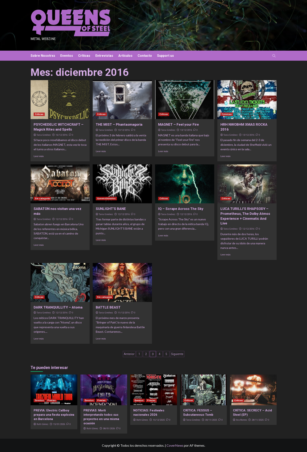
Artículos (125, 56)
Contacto (145, 56)
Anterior (129, 354)
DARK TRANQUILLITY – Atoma (58, 307)
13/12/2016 (124, 130)
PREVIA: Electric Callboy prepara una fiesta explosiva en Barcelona (54, 415)
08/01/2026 (109, 428)
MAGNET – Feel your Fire (178, 124)
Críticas (84, 56)
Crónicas (227, 114)
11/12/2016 (124, 312)
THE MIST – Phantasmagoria (119, 124)
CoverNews (175, 445)
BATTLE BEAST (108, 307)
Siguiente (177, 354)
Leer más (39, 156)
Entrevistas (104, 56)
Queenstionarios (106, 198)
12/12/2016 (61, 219)
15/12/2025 (159, 420)
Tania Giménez (44, 134)
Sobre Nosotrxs (43, 56)
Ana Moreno (241, 419)
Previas (51, 400)
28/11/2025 (258, 420)
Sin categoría (42, 198)
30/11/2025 (211, 420)
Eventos (66, 56)
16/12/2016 (61, 135)
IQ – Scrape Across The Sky (180, 209)
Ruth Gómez (42, 424)
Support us (165, 56)
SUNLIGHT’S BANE (111, 209)
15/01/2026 (59, 424)
